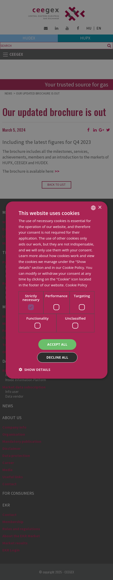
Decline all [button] (57, 357)
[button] (34, 369)
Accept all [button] (57, 344)
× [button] (99, 207)
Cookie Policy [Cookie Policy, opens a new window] (76, 285)
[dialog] (56, 290)
